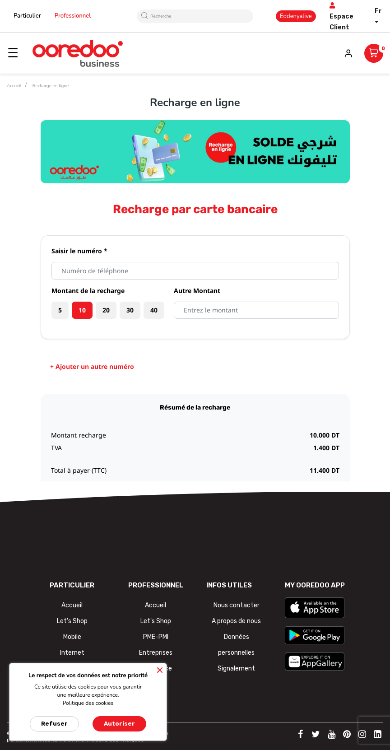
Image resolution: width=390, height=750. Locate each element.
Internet (72, 653)
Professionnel (73, 16)
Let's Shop (72, 621)
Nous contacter (237, 605)
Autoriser (119, 723)
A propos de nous (236, 621)
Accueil (72, 605)
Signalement (236, 668)
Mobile (72, 637)
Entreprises (155, 653)
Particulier (27, 16)
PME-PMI (155, 637)
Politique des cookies (88, 703)
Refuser (54, 723)
